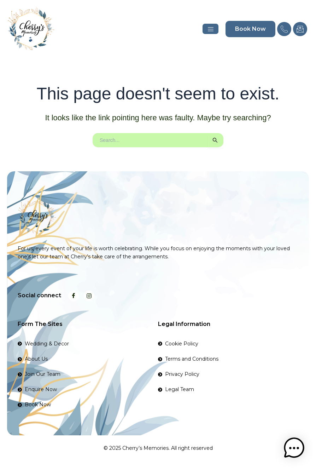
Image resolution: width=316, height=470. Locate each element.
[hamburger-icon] (210, 29)
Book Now (250, 28)
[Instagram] (89, 296)
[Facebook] (73, 296)
